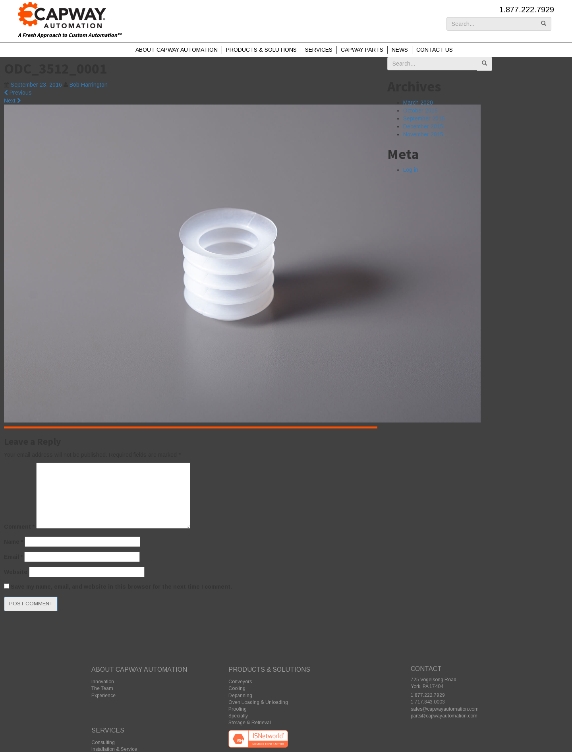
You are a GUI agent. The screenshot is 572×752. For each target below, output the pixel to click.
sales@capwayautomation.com (445, 709)
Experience (103, 695)
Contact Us (434, 50)
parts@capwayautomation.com (444, 716)
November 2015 (423, 134)
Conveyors (240, 681)
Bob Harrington (89, 84)
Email (13, 557)
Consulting (103, 742)
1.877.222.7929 (526, 9)
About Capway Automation (176, 50)
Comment (19, 526)
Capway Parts (362, 50)
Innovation (102, 681)
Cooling (236, 688)
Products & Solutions (261, 50)
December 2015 (423, 126)
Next (12, 100)
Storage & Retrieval (249, 722)
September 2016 (424, 118)
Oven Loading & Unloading (258, 702)
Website (15, 572)
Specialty (238, 716)
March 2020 (418, 102)
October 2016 (420, 110)
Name (13, 542)
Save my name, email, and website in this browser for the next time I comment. (121, 586)
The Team (102, 688)
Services (318, 50)
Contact (426, 668)
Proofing (237, 709)
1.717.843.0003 (428, 702)
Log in (410, 170)
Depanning (240, 695)
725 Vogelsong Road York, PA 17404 (433, 683)
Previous (18, 92)
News (400, 50)
